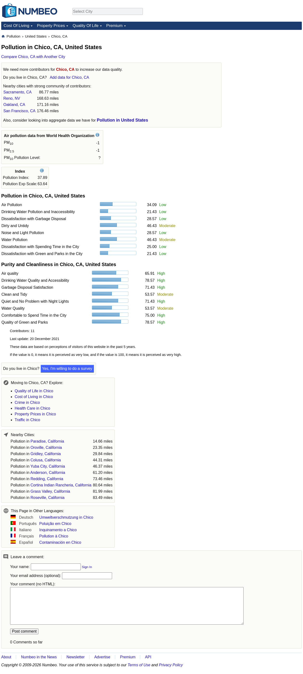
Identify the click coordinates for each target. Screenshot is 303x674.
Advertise (102, 657)
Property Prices (51, 25)
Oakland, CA (14, 105)
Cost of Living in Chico (34, 397)
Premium (114, 25)
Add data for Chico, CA (69, 77)
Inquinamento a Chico (58, 530)
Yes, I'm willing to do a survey (67, 368)
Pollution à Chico (53, 536)
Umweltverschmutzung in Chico (66, 517)
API (148, 657)
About (6, 657)
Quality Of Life (86, 25)
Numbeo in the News (39, 657)
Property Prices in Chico (35, 414)
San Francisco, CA (19, 111)
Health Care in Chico (32, 408)
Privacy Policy (171, 665)
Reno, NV (11, 98)
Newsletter (76, 657)
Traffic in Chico (27, 420)
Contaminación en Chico (60, 542)
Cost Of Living (16, 25)
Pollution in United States (122, 120)
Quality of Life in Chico (34, 391)
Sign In (87, 567)
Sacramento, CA (17, 92)
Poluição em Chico (55, 524)
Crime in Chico (27, 402)
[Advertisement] (266, 64)
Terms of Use (139, 665)
